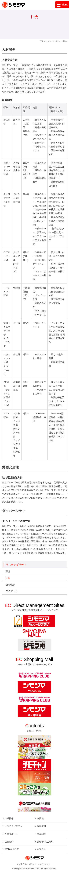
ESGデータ (11, 591)
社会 (8, 578)
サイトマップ (45, 864)
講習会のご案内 (45, 841)
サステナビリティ (53, 41)
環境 (8, 571)
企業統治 (10, 584)
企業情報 (9, 818)
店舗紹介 (9, 841)
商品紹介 (41, 834)
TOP (41, 41)
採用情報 (41, 826)
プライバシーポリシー (27, 864)
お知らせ (41, 849)
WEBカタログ (12, 849)
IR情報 (40, 818)
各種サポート (11, 834)
